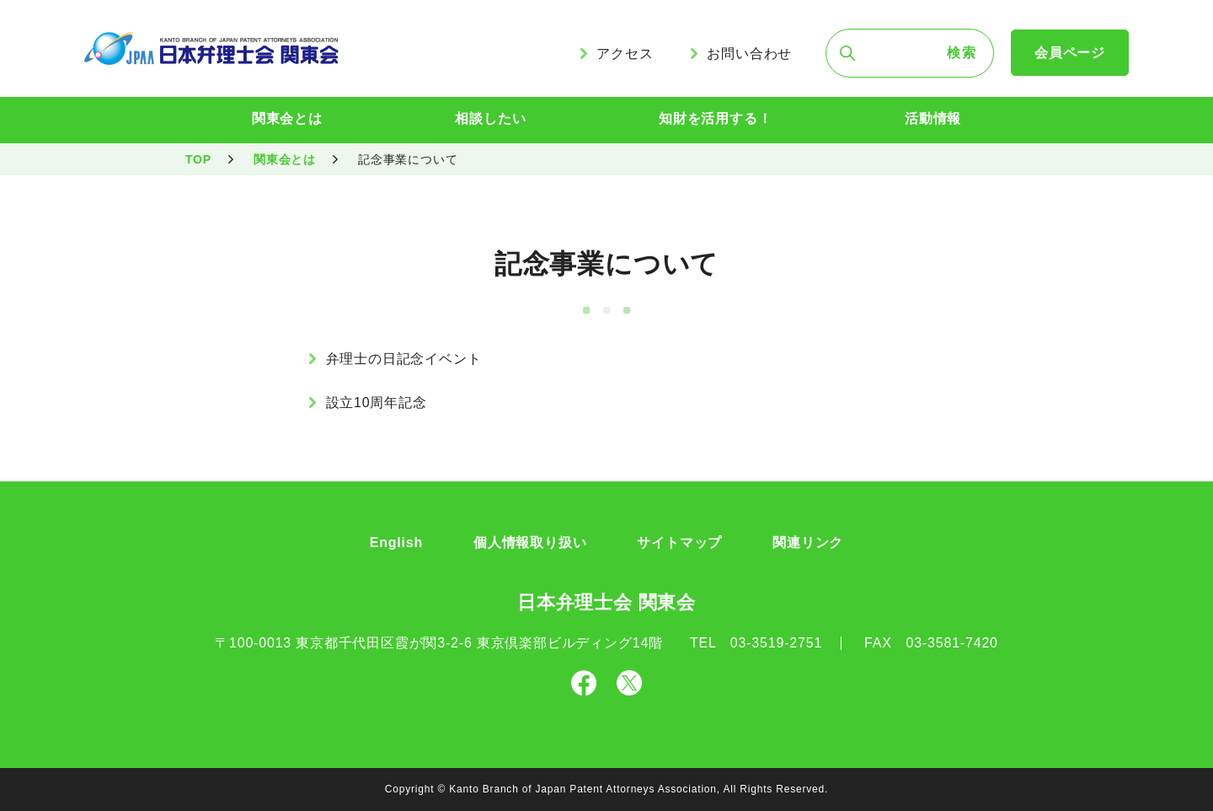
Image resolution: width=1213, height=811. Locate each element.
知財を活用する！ (715, 118)
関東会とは (287, 118)
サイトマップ (679, 542)
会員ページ (1069, 53)
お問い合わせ (749, 53)
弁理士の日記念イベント (404, 359)
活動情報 (933, 118)
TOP (198, 159)
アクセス (624, 53)
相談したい (490, 118)
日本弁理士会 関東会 (606, 602)
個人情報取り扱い (529, 542)
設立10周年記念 (376, 402)
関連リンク (807, 542)
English (396, 542)
